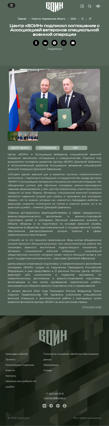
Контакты (10, 376)
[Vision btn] (98, 6)
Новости (10, 370)
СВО (75, 148)
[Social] (44, 405)
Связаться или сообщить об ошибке (20, 384)
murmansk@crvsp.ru (54, 398)
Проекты (10, 359)
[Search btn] (89, 6)
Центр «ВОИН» (20, 148)
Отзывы (47, 370)
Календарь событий (16, 354)
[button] (98, 100)
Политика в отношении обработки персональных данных (70, 357)
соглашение (47, 148)
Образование (50, 365)
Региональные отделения (19, 365)
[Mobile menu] (11, 5)
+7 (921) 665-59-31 (54, 393)
